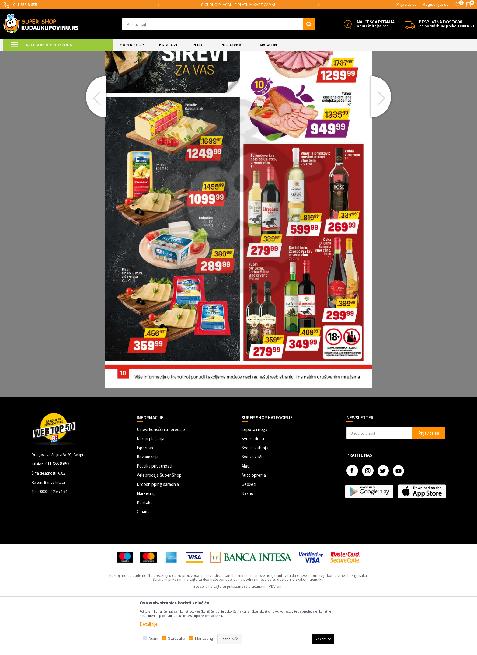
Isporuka (145, 498)
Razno (247, 544)
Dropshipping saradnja (158, 535)
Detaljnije (149, 624)
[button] (218, 24)
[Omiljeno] (457, 5)
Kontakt (144, 553)
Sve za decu (253, 489)
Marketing (146, 544)
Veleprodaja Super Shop (159, 526)
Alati (246, 516)
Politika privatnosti (154, 516)
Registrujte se (436, 4)
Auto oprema (254, 526)
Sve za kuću (253, 507)
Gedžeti (249, 535)
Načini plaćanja (150, 489)
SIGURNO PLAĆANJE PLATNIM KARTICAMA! (238, 4)
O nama (144, 562)
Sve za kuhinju (255, 498)
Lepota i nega (254, 480)
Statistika (176, 638)
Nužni (153, 638)
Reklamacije (148, 507)
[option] (238, 4)
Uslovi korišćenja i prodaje (161, 480)
